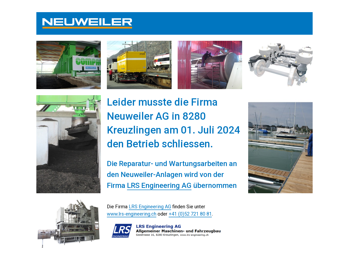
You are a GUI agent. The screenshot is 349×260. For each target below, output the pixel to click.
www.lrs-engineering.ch (131, 214)
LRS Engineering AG (159, 185)
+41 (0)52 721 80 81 (190, 214)
